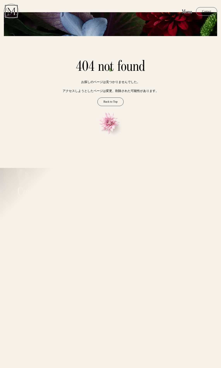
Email (78, 302)
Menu (187, 11)
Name (79, 288)
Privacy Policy (58, 347)
